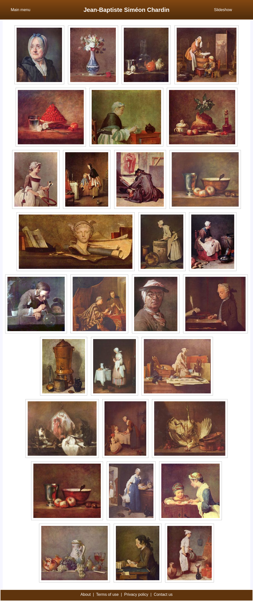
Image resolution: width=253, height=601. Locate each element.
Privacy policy (136, 594)
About (85, 594)
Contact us (163, 594)
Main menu (20, 10)
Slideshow (223, 10)
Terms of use (107, 594)
